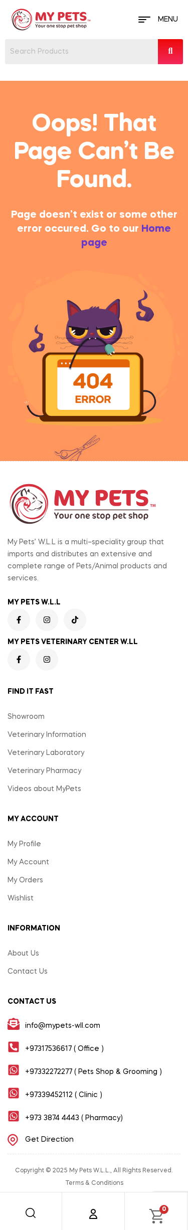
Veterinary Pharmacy (44, 771)
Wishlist (21, 898)
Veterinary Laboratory (46, 752)
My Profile (24, 844)
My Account (28, 862)
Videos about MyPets (44, 789)
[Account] (93, 1214)
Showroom (26, 716)
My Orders (25, 880)
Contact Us (28, 971)
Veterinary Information (47, 734)
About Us (23, 953)
